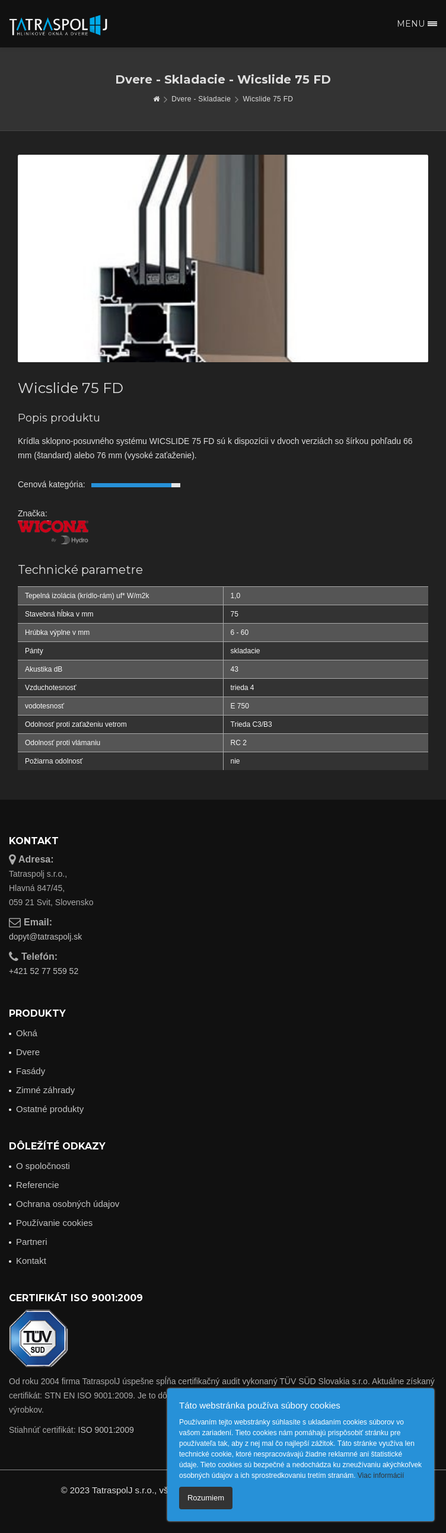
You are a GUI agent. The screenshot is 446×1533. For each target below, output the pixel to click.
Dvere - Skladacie (201, 99)
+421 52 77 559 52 (43, 971)
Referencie (37, 1185)
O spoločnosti (43, 1166)
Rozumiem (205, 1497)
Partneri (31, 1242)
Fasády (30, 1071)
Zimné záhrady (45, 1090)
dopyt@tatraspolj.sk (45, 936)
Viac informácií (381, 1475)
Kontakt (31, 1261)
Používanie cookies (54, 1223)
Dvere (28, 1052)
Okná (26, 1033)
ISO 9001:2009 (106, 1430)
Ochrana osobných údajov (67, 1204)
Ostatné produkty (50, 1109)
